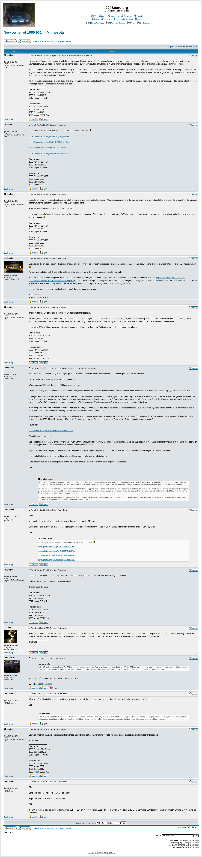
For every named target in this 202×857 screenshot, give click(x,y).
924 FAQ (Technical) (95, 23)
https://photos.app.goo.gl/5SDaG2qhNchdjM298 (49, 148)
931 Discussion (64, 41)
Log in (138, 19)
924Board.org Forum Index (44, 41)
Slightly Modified (45, 684)
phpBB (96, 853)
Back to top (8, 119)
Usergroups (127, 16)
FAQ (94, 16)
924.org (131, 23)
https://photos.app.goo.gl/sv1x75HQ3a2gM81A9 (49, 136)
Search (103, 16)
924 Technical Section (115, 23)
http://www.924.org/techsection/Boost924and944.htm (51, 430)
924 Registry (143, 23)
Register (138, 16)
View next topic (190, 47)
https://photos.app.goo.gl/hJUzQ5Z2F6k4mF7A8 (49, 142)
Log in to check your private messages (117, 19)
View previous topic (174, 47)
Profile (95, 19)
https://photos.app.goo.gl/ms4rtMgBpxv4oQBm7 (49, 153)
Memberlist (113, 16)
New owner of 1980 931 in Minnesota (34, 32)
